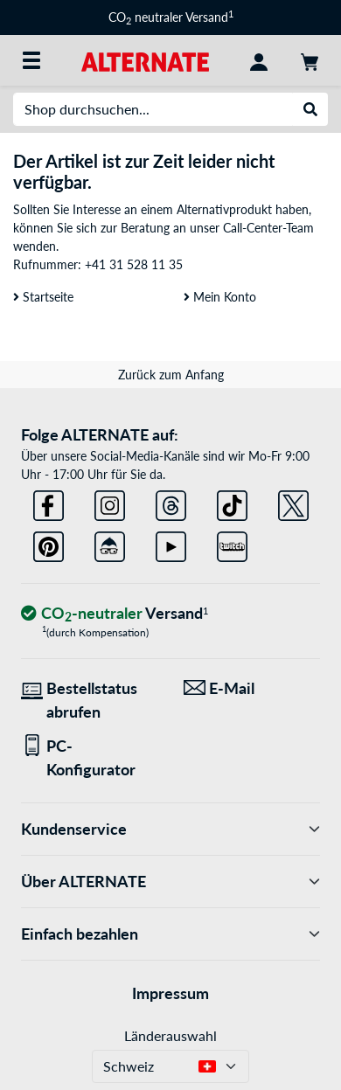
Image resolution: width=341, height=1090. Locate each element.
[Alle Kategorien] (31, 60)
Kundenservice (170, 829)
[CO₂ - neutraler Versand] (114, 614)
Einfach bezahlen (170, 934)
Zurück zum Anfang (171, 374)
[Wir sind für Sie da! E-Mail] (252, 688)
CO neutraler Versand (170, 17)
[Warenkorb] (309, 60)
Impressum (170, 993)
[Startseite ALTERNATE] (144, 59)
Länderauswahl (170, 1035)
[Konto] (258, 60)
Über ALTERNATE (170, 881)
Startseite (43, 296)
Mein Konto (220, 296)
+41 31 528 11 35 (134, 264)
